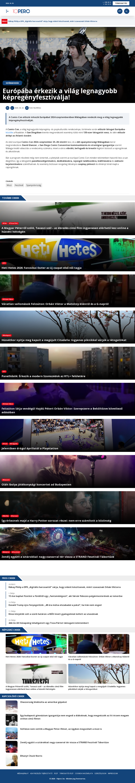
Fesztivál (19, 185)
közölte (9, 132)
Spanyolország (33, 185)
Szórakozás (12, 83)
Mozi (9, 185)
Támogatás (121, 3)
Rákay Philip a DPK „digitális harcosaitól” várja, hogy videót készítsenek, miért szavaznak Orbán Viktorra (52, 21)
